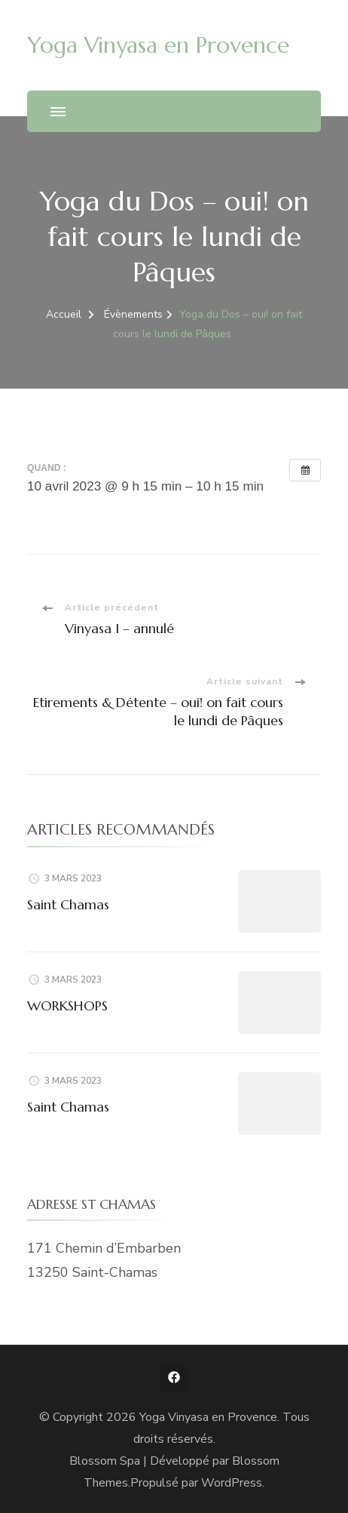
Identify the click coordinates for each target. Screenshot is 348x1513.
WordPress (231, 1483)
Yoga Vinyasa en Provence (158, 45)
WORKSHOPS (67, 1005)
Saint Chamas (68, 904)
